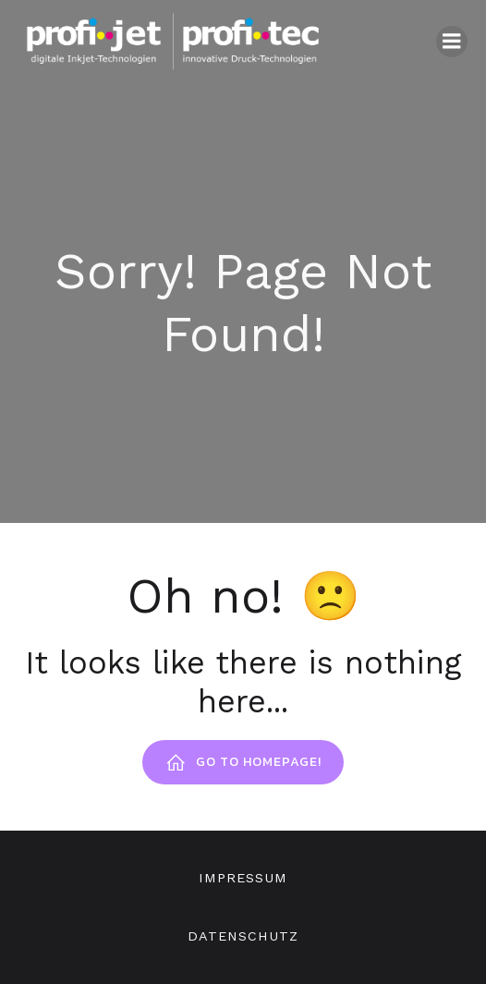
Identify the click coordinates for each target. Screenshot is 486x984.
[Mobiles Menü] (452, 41)
